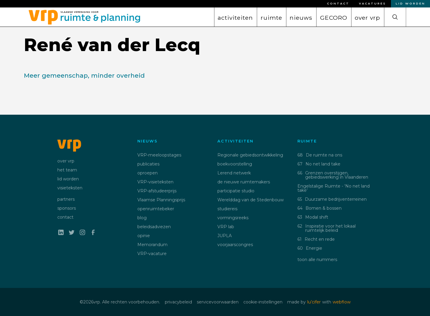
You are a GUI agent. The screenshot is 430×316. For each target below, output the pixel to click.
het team (67, 170)
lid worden (68, 179)
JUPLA (224, 235)
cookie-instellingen (262, 302)
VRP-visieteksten (155, 182)
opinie (143, 235)
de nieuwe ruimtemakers (243, 182)
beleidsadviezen (154, 226)
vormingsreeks (232, 217)
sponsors (66, 208)
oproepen (147, 173)
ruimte (271, 17)
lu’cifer (314, 302)
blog (142, 217)
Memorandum (152, 244)
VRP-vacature (152, 253)
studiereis (227, 208)
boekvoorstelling (234, 164)
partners (66, 199)
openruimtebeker (155, 208)
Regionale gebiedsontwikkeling (250, 155)
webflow (342, 302)
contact (65, 217)
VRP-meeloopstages (159, 155)
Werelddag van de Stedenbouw (250, 200)
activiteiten (235, 17)
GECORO (333, 17)
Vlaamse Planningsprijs (161, 200)
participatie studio (235, 191)
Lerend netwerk (234, 173)
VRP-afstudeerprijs (156, 191)
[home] (82, 15)
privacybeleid (178, 302)
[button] (235, 17)
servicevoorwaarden (218, 302)
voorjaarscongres (235, 244)
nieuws (301, 17)
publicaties (148, 164)
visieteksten (69, 188)
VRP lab (225, 226)
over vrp (367, 17)
